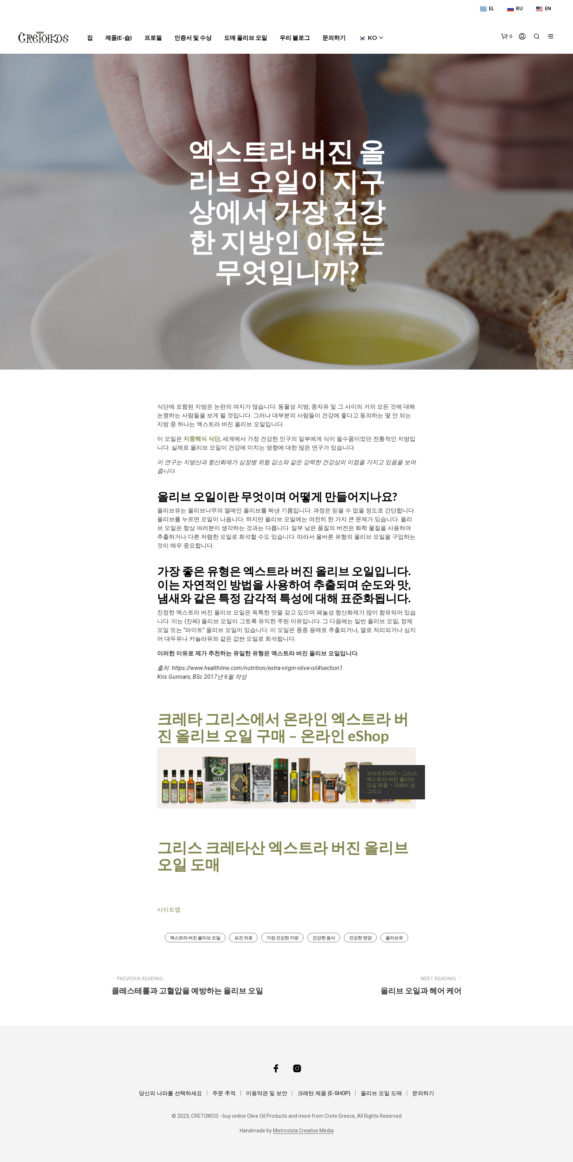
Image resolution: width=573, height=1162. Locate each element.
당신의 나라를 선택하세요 (170, 1093)
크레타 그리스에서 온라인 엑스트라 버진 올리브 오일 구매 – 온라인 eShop (283, 727)
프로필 (153, 37)
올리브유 (394, 937)
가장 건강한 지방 (282, 937)
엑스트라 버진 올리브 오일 (195, 937)
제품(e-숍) (118, 37)
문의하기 (334, 37)
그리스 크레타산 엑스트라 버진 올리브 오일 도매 (283, 856)
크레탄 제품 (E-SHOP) (323, 1093)
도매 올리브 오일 (245, 37)
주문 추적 (224, 1093)
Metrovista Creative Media (303, 1130)
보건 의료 (243, 937)
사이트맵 (169, 909)
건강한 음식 (323, 937)
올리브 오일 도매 (381, 1093)
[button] (506, 36)
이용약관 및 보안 (266, 1093)
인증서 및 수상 (193, 37)
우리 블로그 (295, 37)
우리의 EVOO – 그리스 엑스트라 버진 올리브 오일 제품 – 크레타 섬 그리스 (392, 782)
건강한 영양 (360, 937)
